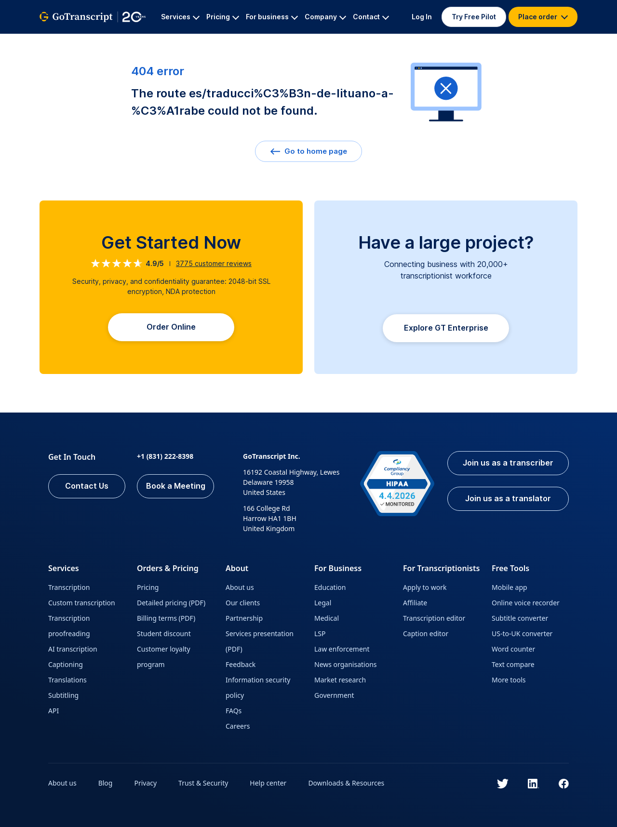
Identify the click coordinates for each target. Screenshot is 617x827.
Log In (422, 17)
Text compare (513, 664)
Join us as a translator (508, 499)
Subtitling (63, 695)
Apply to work (424, 587)
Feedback (240, 664)
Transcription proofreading (69, 626)
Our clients (243, 602)
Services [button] (180, 17)
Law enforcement (341, 649)
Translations (67, 679)
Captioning (65, 664)
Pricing (148, 587)
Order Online (171, 327)
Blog (105, 782)
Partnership (244, 618)
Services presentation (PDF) (260, 641)
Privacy (145, 782)
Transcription (69, 587)
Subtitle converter (520, 618)
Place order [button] (543, 17)
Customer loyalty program (163, 656)
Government (334, 695)
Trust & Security (203, 782)
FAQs (233, 710)
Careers (238, 726)
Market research (340, 679)
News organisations (345, 664)
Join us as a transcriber (508, 463)
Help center (268, 782)
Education (330, 587)
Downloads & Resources (346, 782)
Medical (326, 618)
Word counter (513, 649)
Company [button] (325, 17)
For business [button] (272, 17)
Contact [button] (371, 17)
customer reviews (214, 263)
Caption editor (425, 633)
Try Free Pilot (474, 17)
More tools (509, 679)
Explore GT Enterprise (446, 328)
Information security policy (258, 687)
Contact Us (86, 486)
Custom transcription (81, 602)
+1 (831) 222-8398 (165, 456)
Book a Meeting (175, 486)
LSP (320, 633)
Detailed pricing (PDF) (171, 602)
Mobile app (509, 587)
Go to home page (308, 151)
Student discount (164, 633)
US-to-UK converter (522, 633)
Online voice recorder (526, 602)
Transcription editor (434, 618)
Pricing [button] (222, 17)
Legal (322, 602)
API (53, 710)
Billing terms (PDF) (166, 618)
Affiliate (415, 602)
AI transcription (72, 649)
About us (240, 587)
